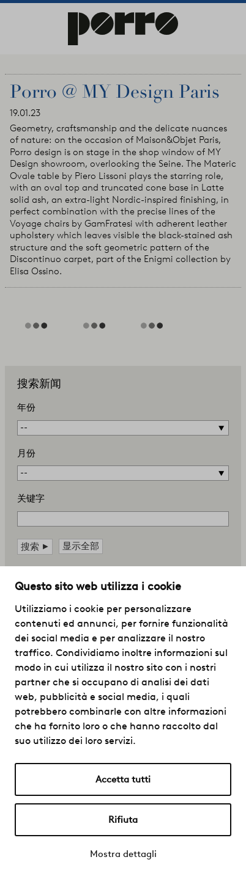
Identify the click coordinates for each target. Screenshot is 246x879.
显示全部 (80, 546)
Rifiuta (123, 819)
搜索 (35, 546)
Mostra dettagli (123, 853)
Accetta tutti (123, 779)
